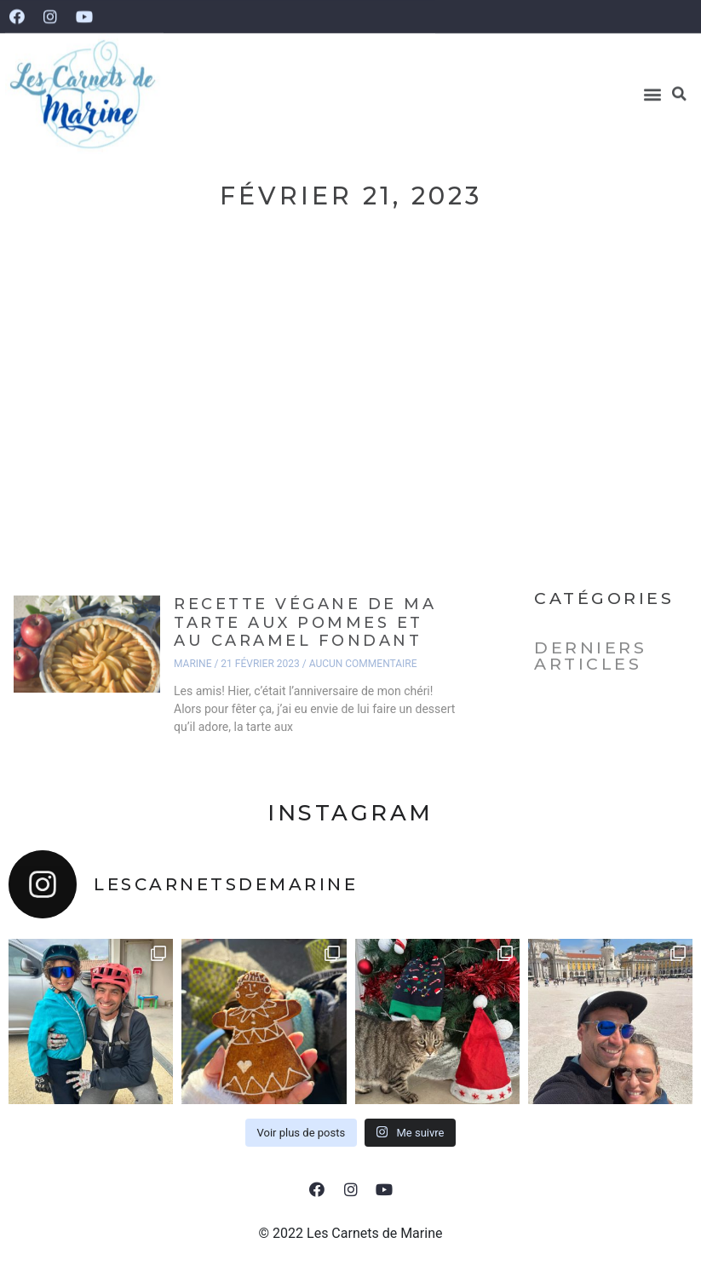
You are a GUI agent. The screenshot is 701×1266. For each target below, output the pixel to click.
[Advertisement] (350, 421)
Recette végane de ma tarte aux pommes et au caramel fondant (305, 622)
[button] (653, 85)
